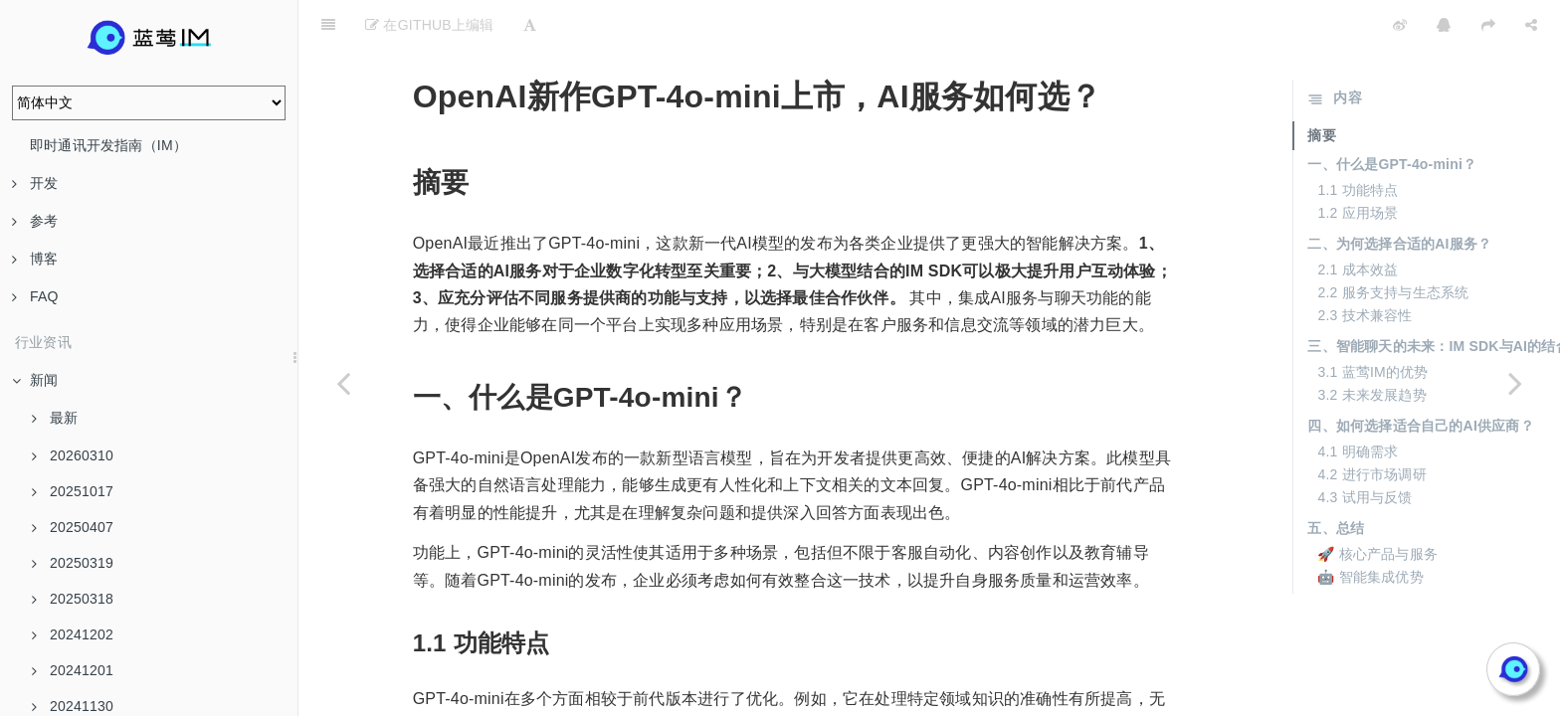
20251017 (72, 491)
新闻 (35, 380)
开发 (35, 183)
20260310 (72, 455)
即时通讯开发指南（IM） (108, 145)
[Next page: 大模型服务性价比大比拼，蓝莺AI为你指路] (1515, 383)
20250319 (72, 563)
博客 (35, 259)
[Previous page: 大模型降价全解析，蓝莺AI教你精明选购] (343, 383)
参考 (35, 221)
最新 (55, 418)
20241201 (72, 670)
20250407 (72, 527)
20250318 (72, 599)
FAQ (35, 296)
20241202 (72, 634)
